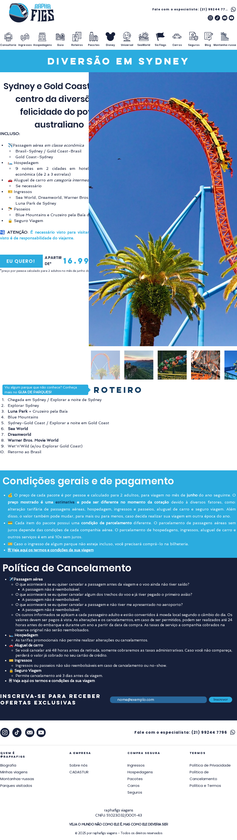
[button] (210, 765)
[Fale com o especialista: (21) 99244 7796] (194, 9)
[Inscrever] (220, 700)
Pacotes (135, 778)
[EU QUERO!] (21, 261)
